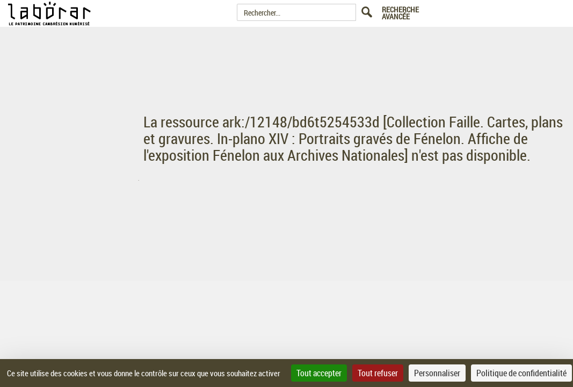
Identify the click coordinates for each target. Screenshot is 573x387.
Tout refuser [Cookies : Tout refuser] (378, 373)
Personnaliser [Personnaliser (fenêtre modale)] (437, 373)
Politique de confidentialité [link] (521, 373)
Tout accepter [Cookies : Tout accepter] (319, 373)
